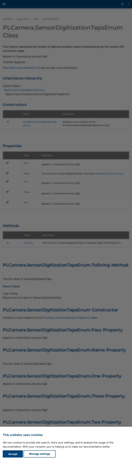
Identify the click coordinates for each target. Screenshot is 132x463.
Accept (12, 454)
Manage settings (39, 454)
